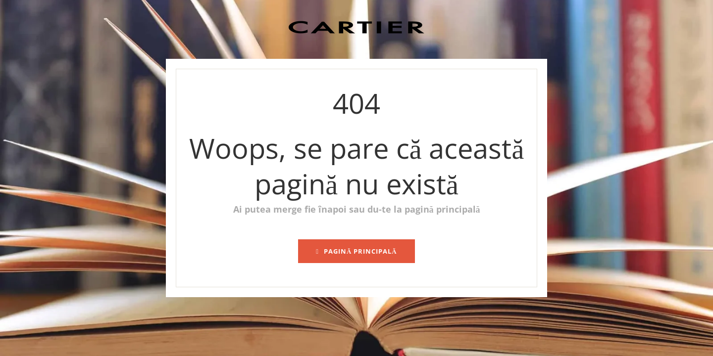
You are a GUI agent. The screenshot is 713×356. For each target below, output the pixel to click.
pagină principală (356, 251)
